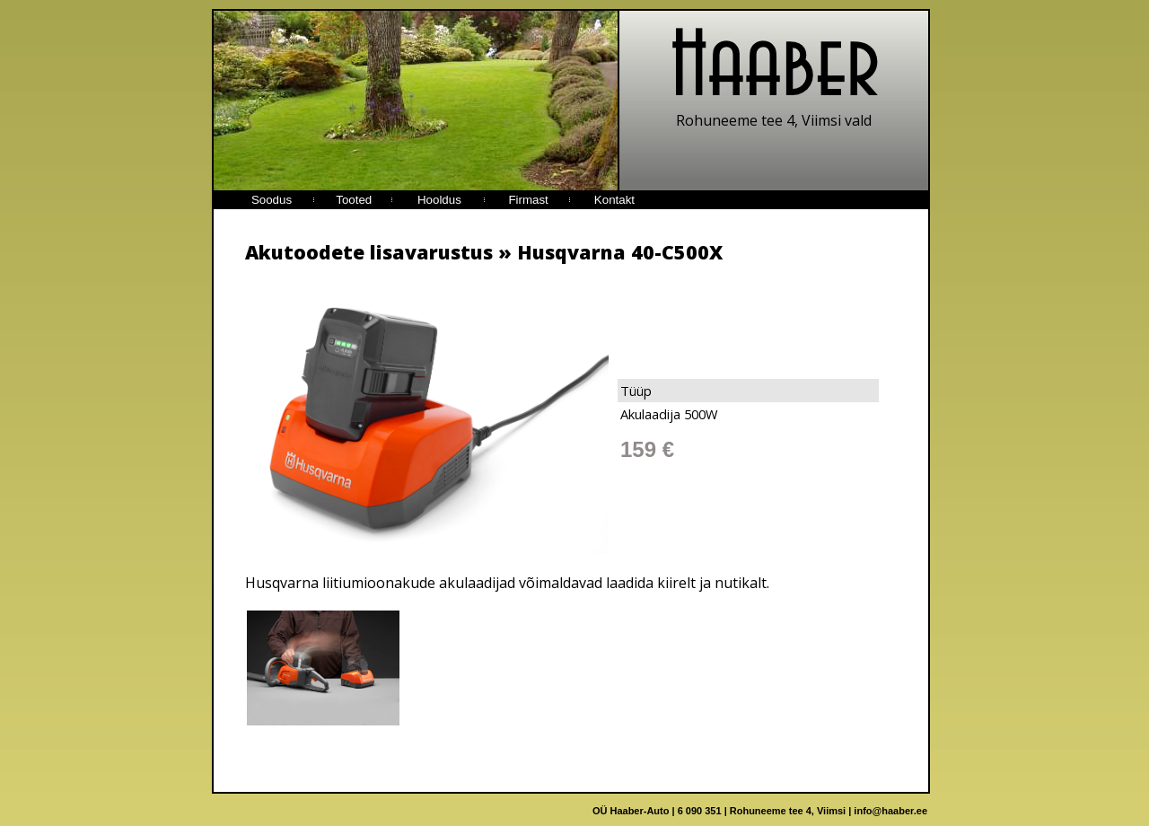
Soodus (271, 199)
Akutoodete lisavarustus (369, 252)
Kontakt (614, 199)
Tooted (354, 199)
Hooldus (439, 199)
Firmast (528, 199)
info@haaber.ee (890, 810)
